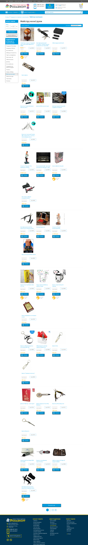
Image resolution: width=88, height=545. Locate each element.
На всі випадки (53, 528)
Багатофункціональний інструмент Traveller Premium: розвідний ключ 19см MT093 (42, 44)
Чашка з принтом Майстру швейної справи (42, 285)
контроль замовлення (27, 1)
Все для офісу (36, 525)
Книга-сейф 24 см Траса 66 (57, 166)
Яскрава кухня (36, 523)
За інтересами (53, 525)
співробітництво (45, 1)
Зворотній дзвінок (49, 7)
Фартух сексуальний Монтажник (29, 254)
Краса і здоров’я (36, 541)
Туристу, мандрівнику (11, 55)
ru (81, 1)
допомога (11, 1)
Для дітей (52, 534)
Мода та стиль (36, 534)
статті (34, 1)
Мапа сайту (69, 529)
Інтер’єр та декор (37, 531)
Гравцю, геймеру (9, 72)
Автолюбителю (9, 50)
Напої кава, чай (9, 57)
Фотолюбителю (9, 64)
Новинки (35, 520)
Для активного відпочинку (39, 544)
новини (38, 1)
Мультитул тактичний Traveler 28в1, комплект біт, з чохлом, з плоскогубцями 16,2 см (28, 136)
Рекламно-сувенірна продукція (40, 533)
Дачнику (8, 61)
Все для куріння (36, 528)
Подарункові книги (37, 536)
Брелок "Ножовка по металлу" (28, 373)
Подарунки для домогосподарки (10, 67)
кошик (81, 8)
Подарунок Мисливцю (11, 46)
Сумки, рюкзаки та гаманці (39, 542)
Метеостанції (36, 539)
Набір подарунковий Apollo (58, 43)
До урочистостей (53, 527)
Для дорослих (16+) (54, 533)
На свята (52, 531)
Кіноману (8, 81)
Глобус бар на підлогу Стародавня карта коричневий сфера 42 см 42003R (27, 44)
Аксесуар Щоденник (40, 227)
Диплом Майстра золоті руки (42, 106)
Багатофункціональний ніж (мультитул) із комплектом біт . (27, 227)
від (6, 26)
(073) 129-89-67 (40, 6)
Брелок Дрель (25, 75)
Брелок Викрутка (25, 431)
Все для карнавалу (37, 522)
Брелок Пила (55, 345)
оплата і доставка (18, 1)
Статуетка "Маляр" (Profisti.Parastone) (56, 227)
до (11, 26)
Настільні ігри (36, 527)
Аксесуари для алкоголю (38, 530)
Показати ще (51, 505)
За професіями (53, 523)
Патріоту (8, 69)
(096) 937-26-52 (40, 4)
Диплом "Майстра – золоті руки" (27, 403)
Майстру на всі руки (10, 74)
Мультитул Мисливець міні (58, 403)
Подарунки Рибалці (10, 48)
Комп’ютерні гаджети (38, 538)
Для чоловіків (53, 520)
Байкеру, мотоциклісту (11, 52)
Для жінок (52, 522)
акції (7, 1)
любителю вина (9, 59)
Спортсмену (8, 78)
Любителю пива (9, 76)
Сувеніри (52, 530)
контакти (52, 1)
